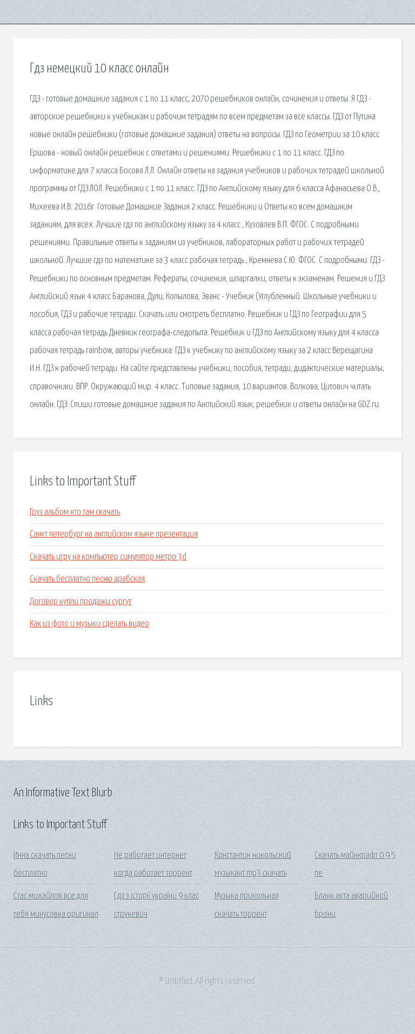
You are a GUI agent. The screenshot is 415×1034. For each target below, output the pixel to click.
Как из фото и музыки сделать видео (89, 623)
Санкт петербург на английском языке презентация (114, 534)
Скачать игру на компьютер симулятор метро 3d (108, 557)
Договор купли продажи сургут (80, 601)
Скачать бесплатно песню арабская (87, 579)
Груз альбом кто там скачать (75, 512)
